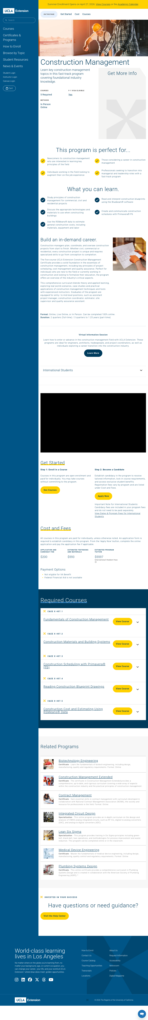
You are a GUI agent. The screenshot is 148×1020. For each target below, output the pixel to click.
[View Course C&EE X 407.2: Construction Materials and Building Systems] (74, 646)
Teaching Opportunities (92, 975)
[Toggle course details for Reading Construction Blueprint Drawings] (133, 692)
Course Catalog (88, 970)
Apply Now (103, 498)
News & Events (13, 66)
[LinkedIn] (23, 990)
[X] (37, 990)
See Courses (54, 492)
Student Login (9, 73)
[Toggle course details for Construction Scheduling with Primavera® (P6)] (133, 670)
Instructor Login (10, 77)
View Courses (103, 4)
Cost (81, 14)
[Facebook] (30, 990)
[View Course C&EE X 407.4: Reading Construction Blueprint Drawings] (71, 690)
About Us (113, 960)
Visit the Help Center (59, 925)
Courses (8, 28)
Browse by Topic (14, 53)
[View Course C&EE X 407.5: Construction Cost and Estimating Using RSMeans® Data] (73, 713)
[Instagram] (16, 990)
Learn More (93, 360)
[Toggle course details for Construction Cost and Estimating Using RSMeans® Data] (133, 715)
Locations (86, 985)
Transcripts (87, 980)
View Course (118, 624)
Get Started (70, 14)
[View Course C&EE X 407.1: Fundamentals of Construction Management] (70, 623)
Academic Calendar (128, 4)
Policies (112, 980)
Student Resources (15, 59)
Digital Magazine (116, 985)
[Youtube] (51, 990)
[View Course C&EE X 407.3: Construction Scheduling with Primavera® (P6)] (69, 668)
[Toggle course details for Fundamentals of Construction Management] (133, 625)
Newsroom (114, 975)
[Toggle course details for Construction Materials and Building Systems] (133, 647)
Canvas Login (9, 81)
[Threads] (44, 990)
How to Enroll (12, 46)
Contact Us (86, 965)
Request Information (118, 965)
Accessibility (114, 970)
